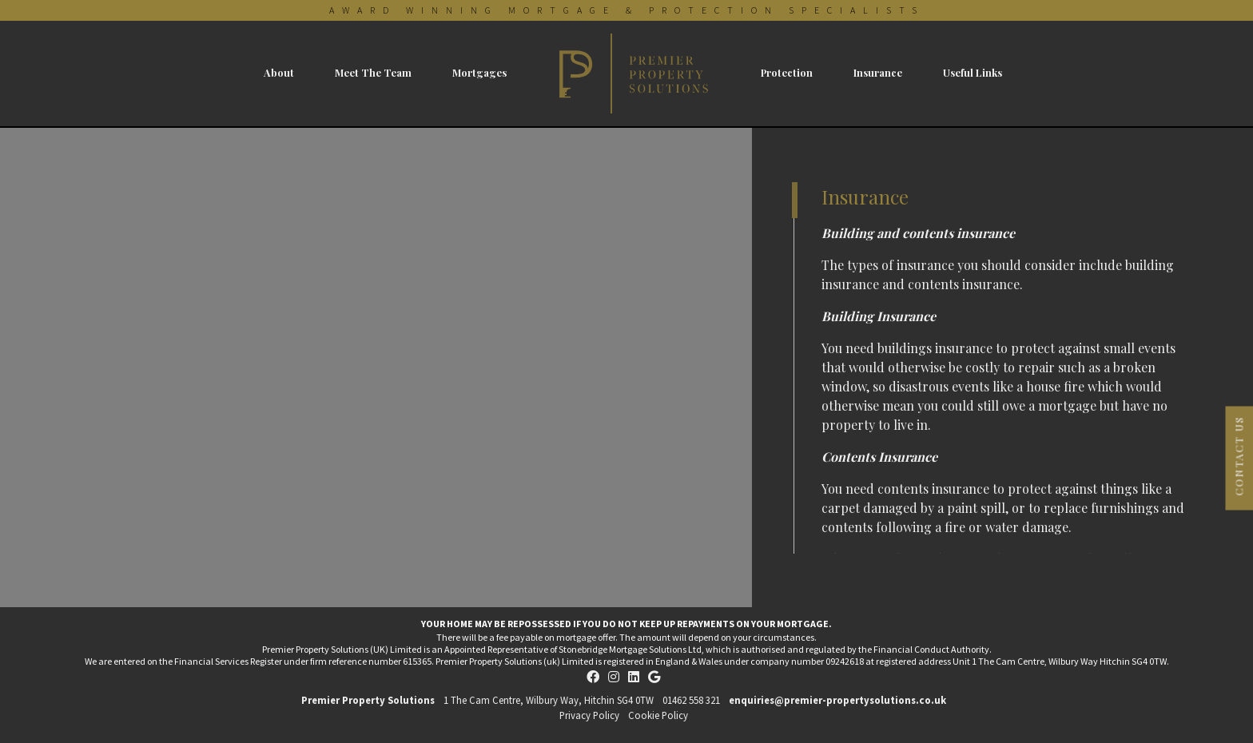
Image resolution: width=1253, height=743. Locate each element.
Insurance (877, 72)
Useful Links (972, 72)
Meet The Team (373, 72)
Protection (787, 72)
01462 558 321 (691, 699)
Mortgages (479, 72)
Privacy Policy (589, 715)
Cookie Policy (658, 715)
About (279, 72)
